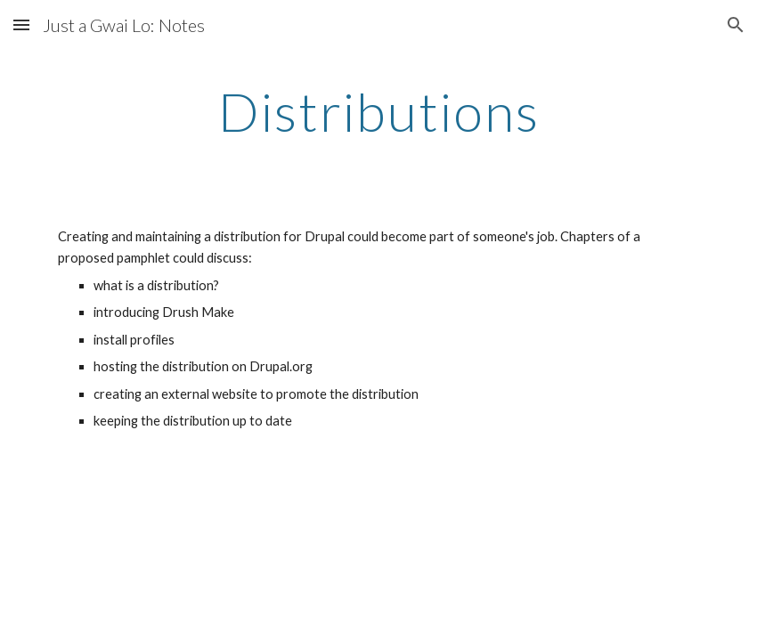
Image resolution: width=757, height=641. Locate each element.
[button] (21, 24)
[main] (378, 111)
